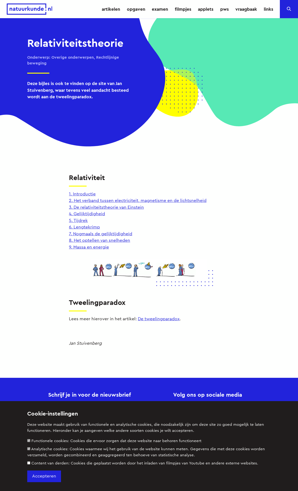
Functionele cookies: (114, 441)
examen (160, 9)
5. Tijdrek (78, 220)
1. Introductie (82, 194)
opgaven (136, 9)
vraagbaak (246, 9)
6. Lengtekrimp (84, 227)
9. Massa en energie (89, 247)
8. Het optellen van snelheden (99, 240)
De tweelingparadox (158, 319)
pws (224, 9)
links (268, 9)
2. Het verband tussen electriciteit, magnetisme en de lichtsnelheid (138, 200)
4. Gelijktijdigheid (87, 214)
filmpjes (183, 9)
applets (205, 9)
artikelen (111, 9)
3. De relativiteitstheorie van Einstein (106, 207)
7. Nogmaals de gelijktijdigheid (100, 234)
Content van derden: (142, 463)
